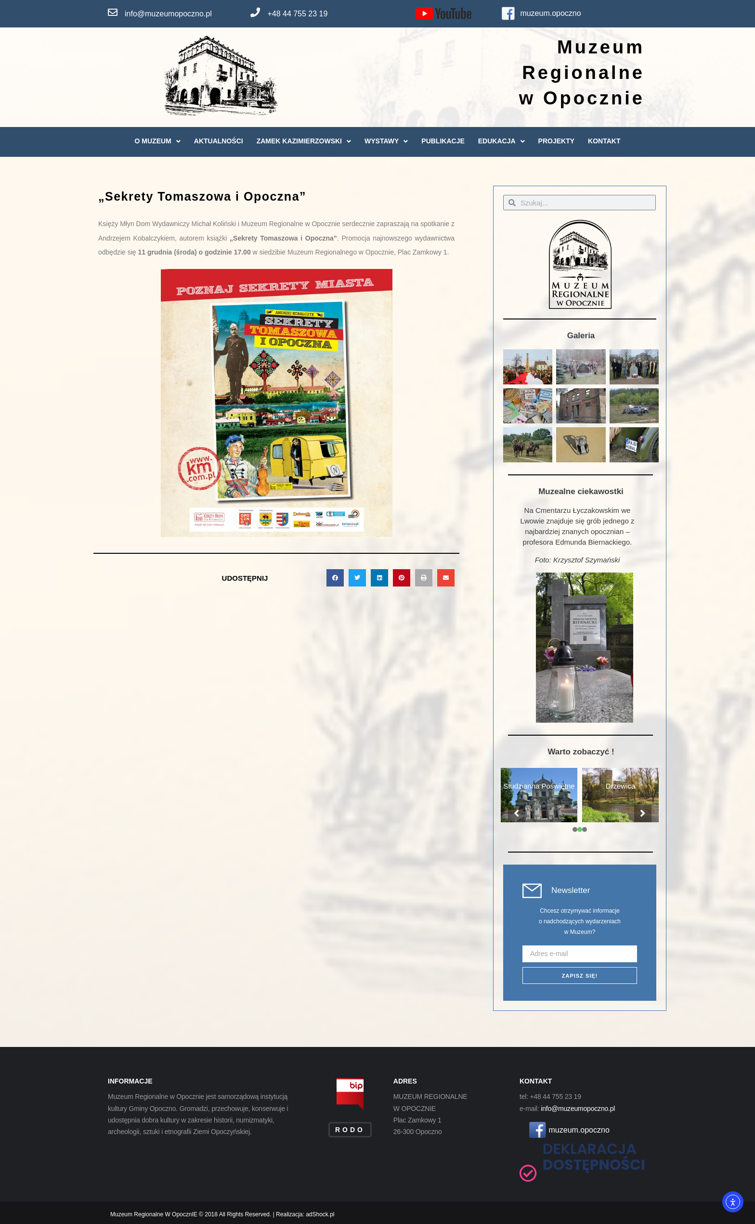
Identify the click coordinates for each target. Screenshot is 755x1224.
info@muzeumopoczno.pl (168, 14)
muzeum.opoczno (550, 13)
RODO (350, 1130)
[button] (335, 577)
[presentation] (575, 829)
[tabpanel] (539, 795)
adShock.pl (320, 1214)
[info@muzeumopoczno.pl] (112, 12)
